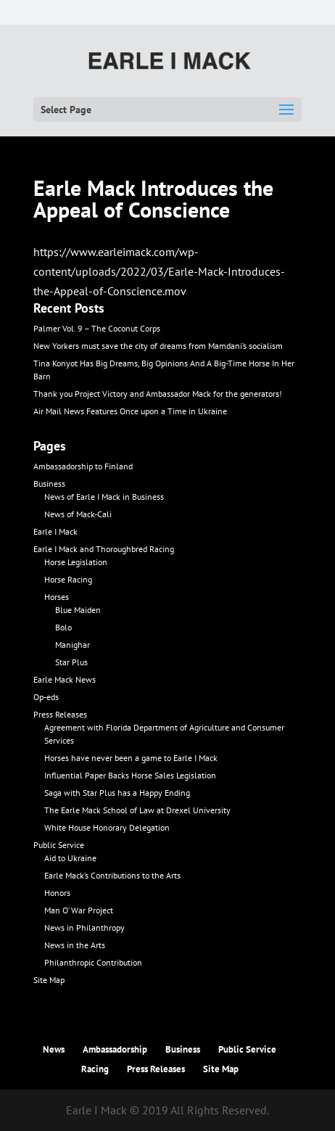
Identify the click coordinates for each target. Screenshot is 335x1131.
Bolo (63, 627)
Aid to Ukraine (70, 857)
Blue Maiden (78, 609)
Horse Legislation (75, 561)
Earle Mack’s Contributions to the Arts (112, 875)
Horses (56, 596)
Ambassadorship (115, 1049)
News (54, 1049)
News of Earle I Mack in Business (104, 496)
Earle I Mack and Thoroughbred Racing (103, 548)
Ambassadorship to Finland (83, 466)
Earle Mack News (64, 679)
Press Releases (60, 714)
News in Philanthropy (84, 927)
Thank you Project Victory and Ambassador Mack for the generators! (157, 393)
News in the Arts (74, 944)
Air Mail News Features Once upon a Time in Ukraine (130, 411)
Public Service (58, 844)
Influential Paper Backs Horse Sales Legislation (130, 775)
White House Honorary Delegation (107, 827)
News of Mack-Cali (78, 514)
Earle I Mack (55, 531)
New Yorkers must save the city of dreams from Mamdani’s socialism (158, 345)
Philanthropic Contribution (93, 962)
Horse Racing (68, 579)
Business (49, 483)
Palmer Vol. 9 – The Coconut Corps (96, 328)
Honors (57, 892)
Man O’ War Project (78, 910)
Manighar (72, 644)
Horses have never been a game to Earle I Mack (131, 757)
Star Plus (71, 662)
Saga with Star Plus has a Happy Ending (117, 792)
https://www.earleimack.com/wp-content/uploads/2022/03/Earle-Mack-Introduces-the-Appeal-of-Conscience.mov (159, 271)
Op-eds (46, 696)
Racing (95, 1069)
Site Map (49, 979)
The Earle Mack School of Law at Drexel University (137, 810)
